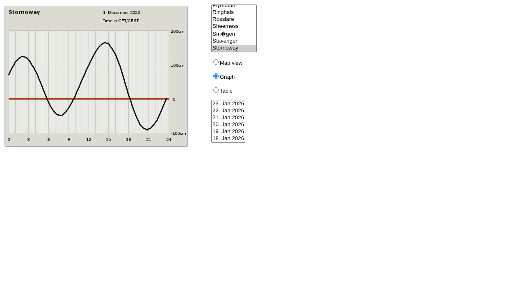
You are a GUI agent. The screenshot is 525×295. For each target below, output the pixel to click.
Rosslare (234, 19)
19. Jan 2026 (228, 131)
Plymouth (234, 5)
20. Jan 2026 (228, 124)
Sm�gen (234, 34)
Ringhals (234, 12)
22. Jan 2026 (228, 110)
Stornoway (234, 48)
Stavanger (234, 41)
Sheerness (234, 26)
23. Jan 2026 (228, 103)
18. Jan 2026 (228, 138)
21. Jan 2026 (228, 117)
